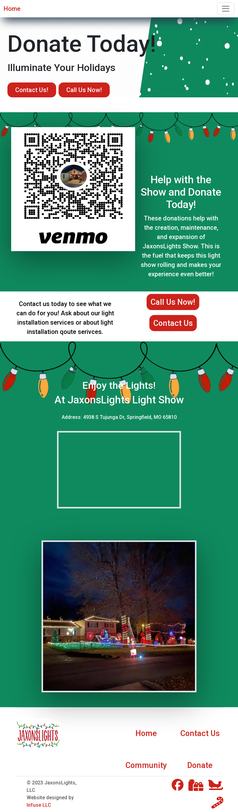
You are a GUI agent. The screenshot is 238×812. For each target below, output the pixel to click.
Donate (200, 765)
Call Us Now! (84, 90)
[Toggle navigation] (225, 8)
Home (12, 8)
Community (146, 765)
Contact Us (173, 323)
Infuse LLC (39, 805)
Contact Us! (31, 90)
